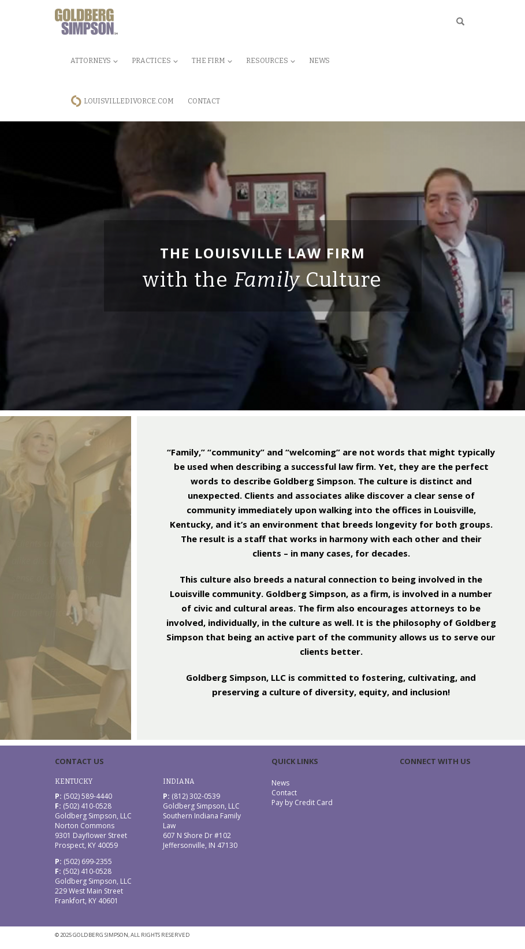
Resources (270, 61)
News (319, 61)
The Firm (212, 61)
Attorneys (94, 61)
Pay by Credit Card (302, 802)
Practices (155, 61)
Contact (204, 101)
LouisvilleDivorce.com (129, 101)
